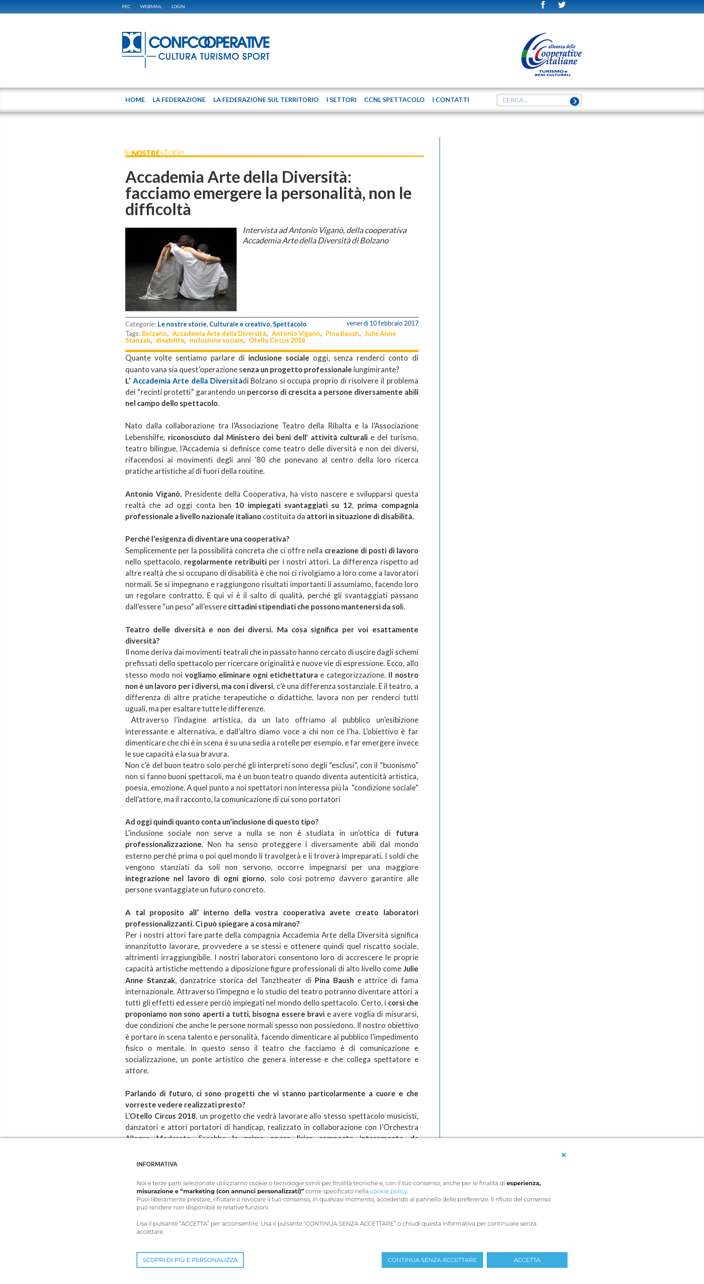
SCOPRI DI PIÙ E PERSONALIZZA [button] (190, 1260)
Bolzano (154, 333)
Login (178, 6)
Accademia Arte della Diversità (219, 333)
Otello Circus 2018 (277, 340)
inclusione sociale (216, 340)
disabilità (170, 340)
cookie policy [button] (388, 1191)
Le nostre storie (182, 324)
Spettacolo (290, 324)
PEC (126, 6)
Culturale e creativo (239, 324)
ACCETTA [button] (527, 1260)
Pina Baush (342, 333)
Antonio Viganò (296, 333)
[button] (564, 1155)
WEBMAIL (151, 6)
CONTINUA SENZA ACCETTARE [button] (432, 1260)
